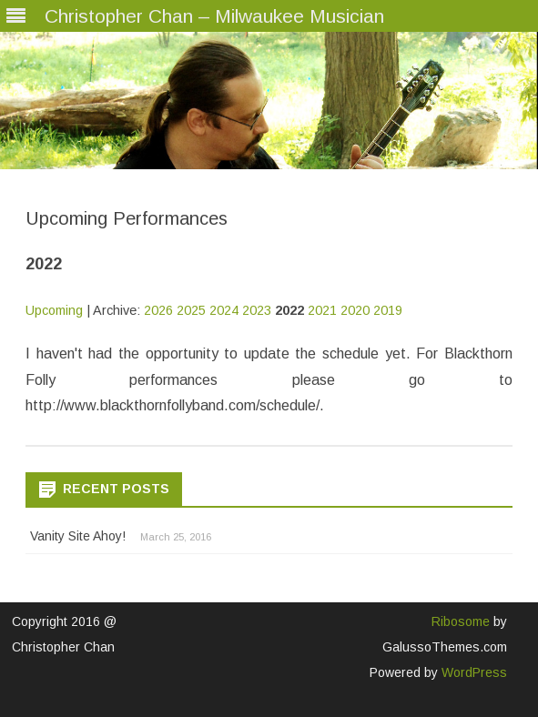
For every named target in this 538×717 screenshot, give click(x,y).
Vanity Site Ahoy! (78, 536)
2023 (256, 310)
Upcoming (54, 310)
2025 (191, 310)
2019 (387, 310)
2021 (322, 310)
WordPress (472, 672)
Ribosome (460, 621)
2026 (158, 310)
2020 (355, 310)
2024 (224, 310)
